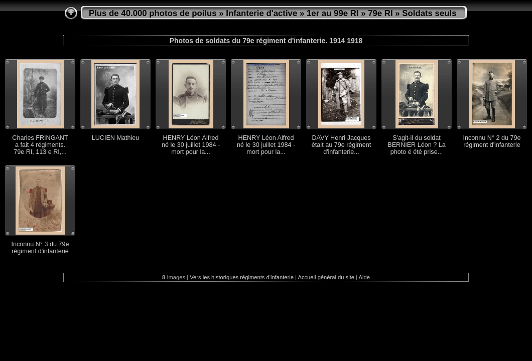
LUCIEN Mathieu (116, 137)
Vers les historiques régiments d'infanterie (242, 277)
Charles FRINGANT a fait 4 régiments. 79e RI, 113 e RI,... (40, 144)
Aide (364, 277)
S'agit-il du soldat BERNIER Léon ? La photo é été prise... (416, 144)
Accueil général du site (326, 277)
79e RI (380, 13)
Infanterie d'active (261, 13)
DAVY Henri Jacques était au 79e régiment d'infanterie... (341, 144)
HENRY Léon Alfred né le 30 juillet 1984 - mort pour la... (191, 144)
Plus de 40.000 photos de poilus (153, 13)
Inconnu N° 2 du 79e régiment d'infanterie (492, 141)
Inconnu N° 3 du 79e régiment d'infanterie (40, 248)
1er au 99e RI (333, 13)
